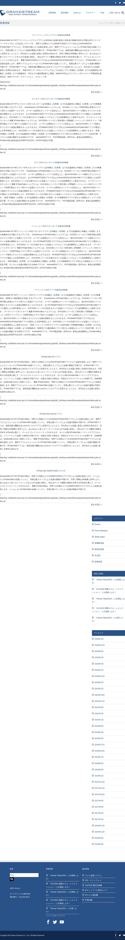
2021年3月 (99, 713)
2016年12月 (100, 826)
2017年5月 (99, 807)
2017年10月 (100, 794)
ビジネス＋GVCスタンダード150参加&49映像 (51, 99)
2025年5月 (99, 651)
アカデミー (90, 13)
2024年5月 (99, 664)
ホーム (101, 23)
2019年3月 (99, 738)
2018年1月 (99, 776)
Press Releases (101, 531)
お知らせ (77, 13)
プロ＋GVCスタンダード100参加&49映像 (51, 162)
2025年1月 (99, 657)
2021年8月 (99, 707)
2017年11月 (100, 788)
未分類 (97, 555)
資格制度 (98, 562)
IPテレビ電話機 (91, 895)
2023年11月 (100, 676)
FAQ (102, 13)
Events (97, 524)
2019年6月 (99, 726)
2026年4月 (99, 639)
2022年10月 (100, 695)
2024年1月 (99, 670)
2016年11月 (100, 832)
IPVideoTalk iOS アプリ (51, 357)
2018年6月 (99, 763)
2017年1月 (99, 819)
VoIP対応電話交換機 (93, 885)
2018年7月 (99, 757)
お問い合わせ (114, 13)
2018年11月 (100, 745)
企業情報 (52, 13)
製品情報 (64, 13)
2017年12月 (100, 782)
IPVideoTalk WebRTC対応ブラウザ (51, 471)
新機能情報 (99, 543)
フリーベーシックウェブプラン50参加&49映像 (51, 35)
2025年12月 (100, 645)
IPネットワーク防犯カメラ (96, 890)
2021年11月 (100, 701)
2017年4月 (99, 813)
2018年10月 (100, 751)
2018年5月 (99, 769)
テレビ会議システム (93, 875)
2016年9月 (99, 838)
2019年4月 (99, 732)
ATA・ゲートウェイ (93, 880)
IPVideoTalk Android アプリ (51, 414)
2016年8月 (99, 844)
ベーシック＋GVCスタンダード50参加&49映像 (51, 226)
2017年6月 (99, 801)
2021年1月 (99, 720)
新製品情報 (99, 549)
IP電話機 (88, 900)
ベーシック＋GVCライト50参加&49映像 (51, 290)
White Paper (100, 537)
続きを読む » (96, 92)
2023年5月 (99, 682)
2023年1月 (99, 689)
